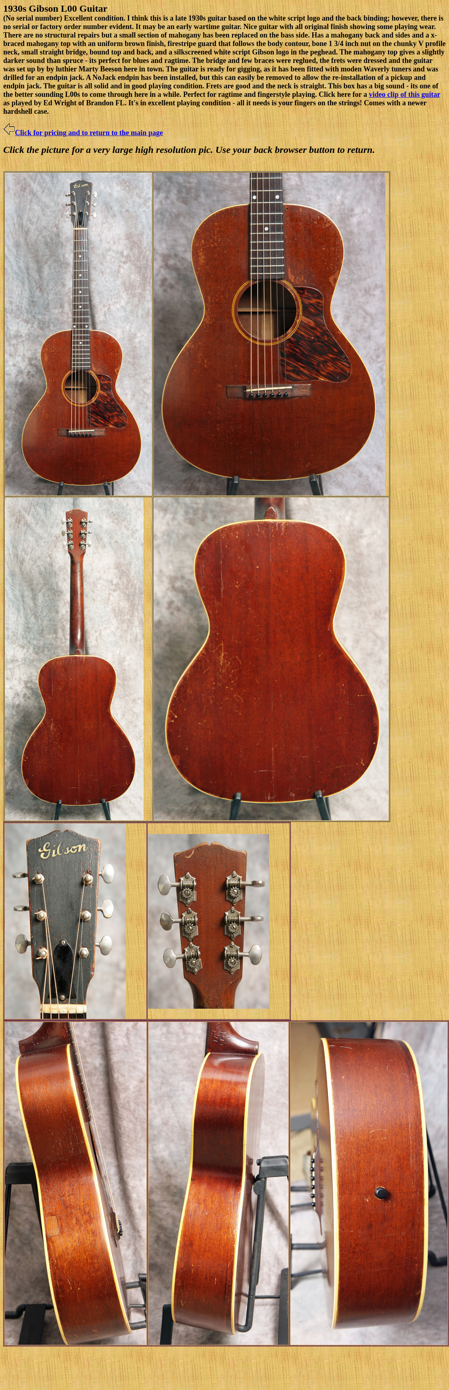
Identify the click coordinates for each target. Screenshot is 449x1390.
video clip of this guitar (404, 94)
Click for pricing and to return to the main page (83, 133)
